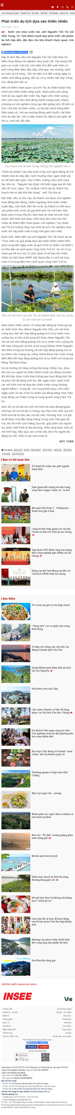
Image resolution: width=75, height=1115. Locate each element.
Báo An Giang (18, 454)
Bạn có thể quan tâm (16, 459)
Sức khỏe (67, 1026)
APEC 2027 (47, 450)
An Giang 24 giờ (10, 13)
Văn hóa (67, 1022)
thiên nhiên (35, 450)
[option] (37, 996)
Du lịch (68, 1033)
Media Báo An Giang (62, 1036)
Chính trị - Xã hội (29, 13)
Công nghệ (7, 1019)
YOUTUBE (43, 1047)
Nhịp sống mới (9, 1029)
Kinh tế (64, 13)
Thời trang (8, 1033)
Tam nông (66, 1029)
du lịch (26, 450)
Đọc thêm (9, 598)
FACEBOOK (31, 1047)
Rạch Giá (57, 450)
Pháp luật (67, 1019)
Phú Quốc (68, 450)
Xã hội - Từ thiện (49, 13)
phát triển (18, 450)
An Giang (6, 454)
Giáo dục (67, 1015)
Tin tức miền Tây (10, 1036)
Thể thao (7, 1026)
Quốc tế (6, 1022)
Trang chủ (7, 1008)
